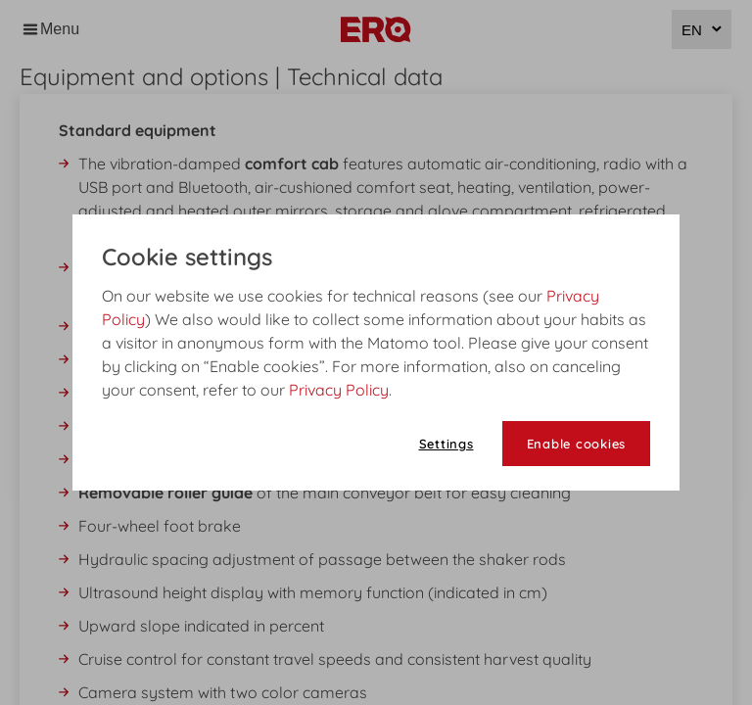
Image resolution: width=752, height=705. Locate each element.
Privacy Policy (339, 390)
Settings (446, 443)
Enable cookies (577, 443)
